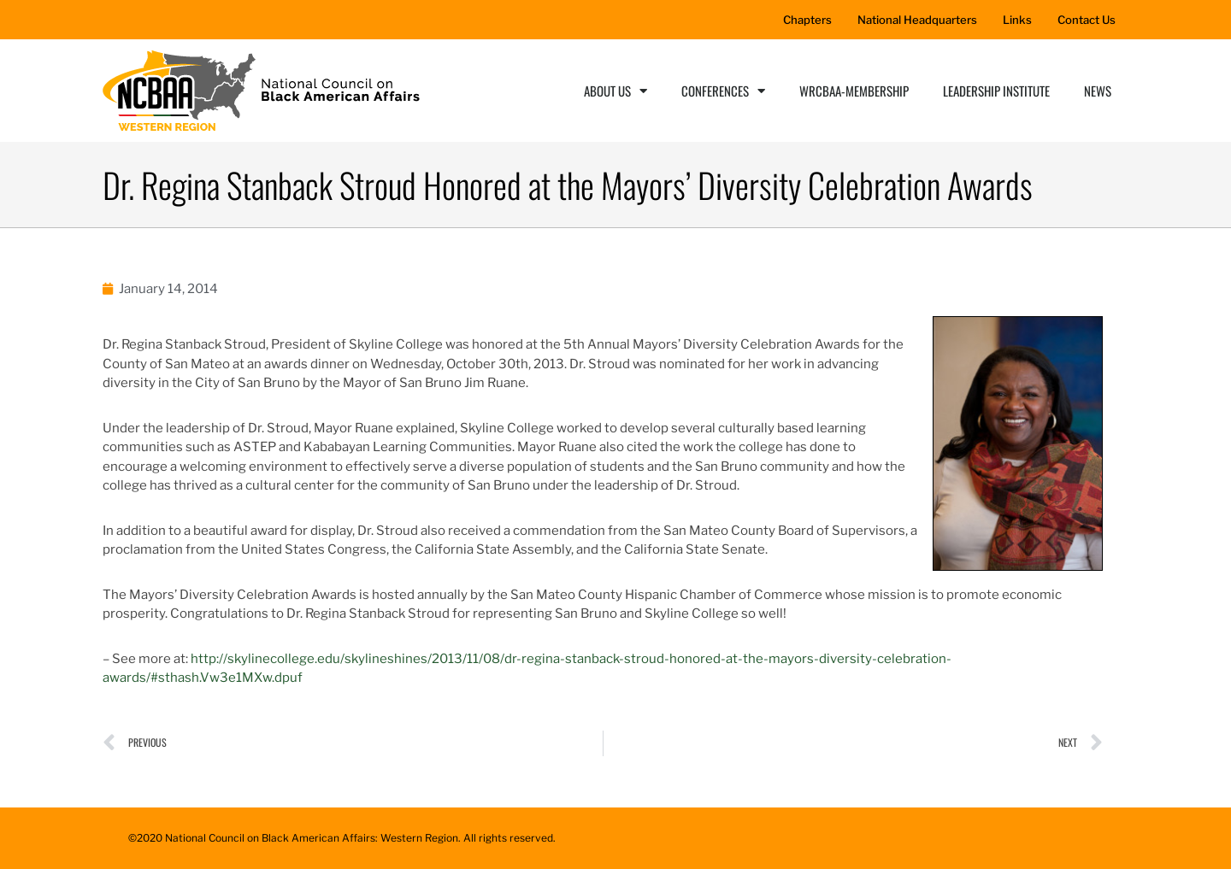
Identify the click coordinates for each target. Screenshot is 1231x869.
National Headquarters (917, 19)
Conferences (723, 91)
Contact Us (1086, 19)
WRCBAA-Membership (854, 90)
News (1097, 90)
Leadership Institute (996, 90)
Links (1017, 19)
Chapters (807, 19)
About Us (615, 91)
